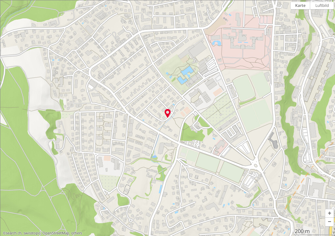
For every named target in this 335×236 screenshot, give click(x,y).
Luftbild (322, 5)
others (76, 233)
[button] (329, 213)
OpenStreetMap (55, 233)
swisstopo (32, 233)
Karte (300, 5)
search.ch (14, 233)
